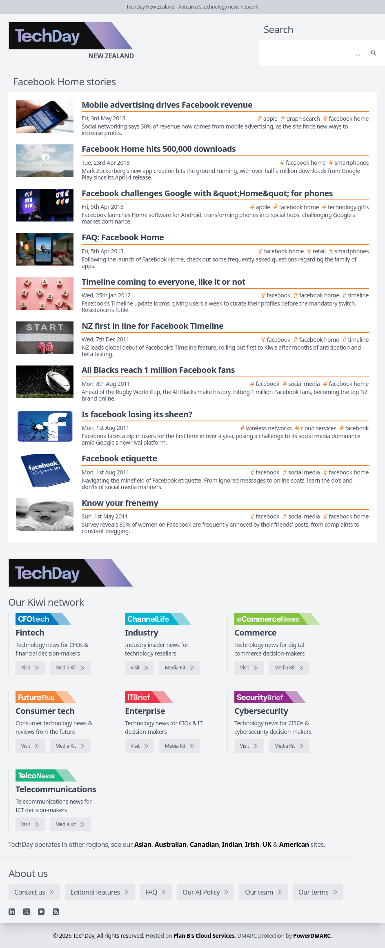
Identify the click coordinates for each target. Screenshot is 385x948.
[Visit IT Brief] (139, 746)
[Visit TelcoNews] (30, 824)
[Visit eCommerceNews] (249, 668)
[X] (26, 911)
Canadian (204, 844)
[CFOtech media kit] (70, 668)
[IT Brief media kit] (179, 746)
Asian (142, 844)
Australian (171, 844)
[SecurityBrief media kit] (289, 746)
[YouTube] (41, 911)
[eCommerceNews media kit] (289, 668)
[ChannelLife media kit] (179, 668)
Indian (232, 844)
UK (267, 844)
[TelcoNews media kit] (70, 824)
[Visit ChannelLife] (139, 668)
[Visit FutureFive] (30, 746)
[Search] (313, 53)
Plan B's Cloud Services (204, 935)
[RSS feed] (56, 911)
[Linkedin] (12, 911)
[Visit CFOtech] (30, 668)
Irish (252, 844)
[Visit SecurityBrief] (249, 746)
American (294, 844)
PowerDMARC (312, 935)
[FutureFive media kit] (70, 746)
